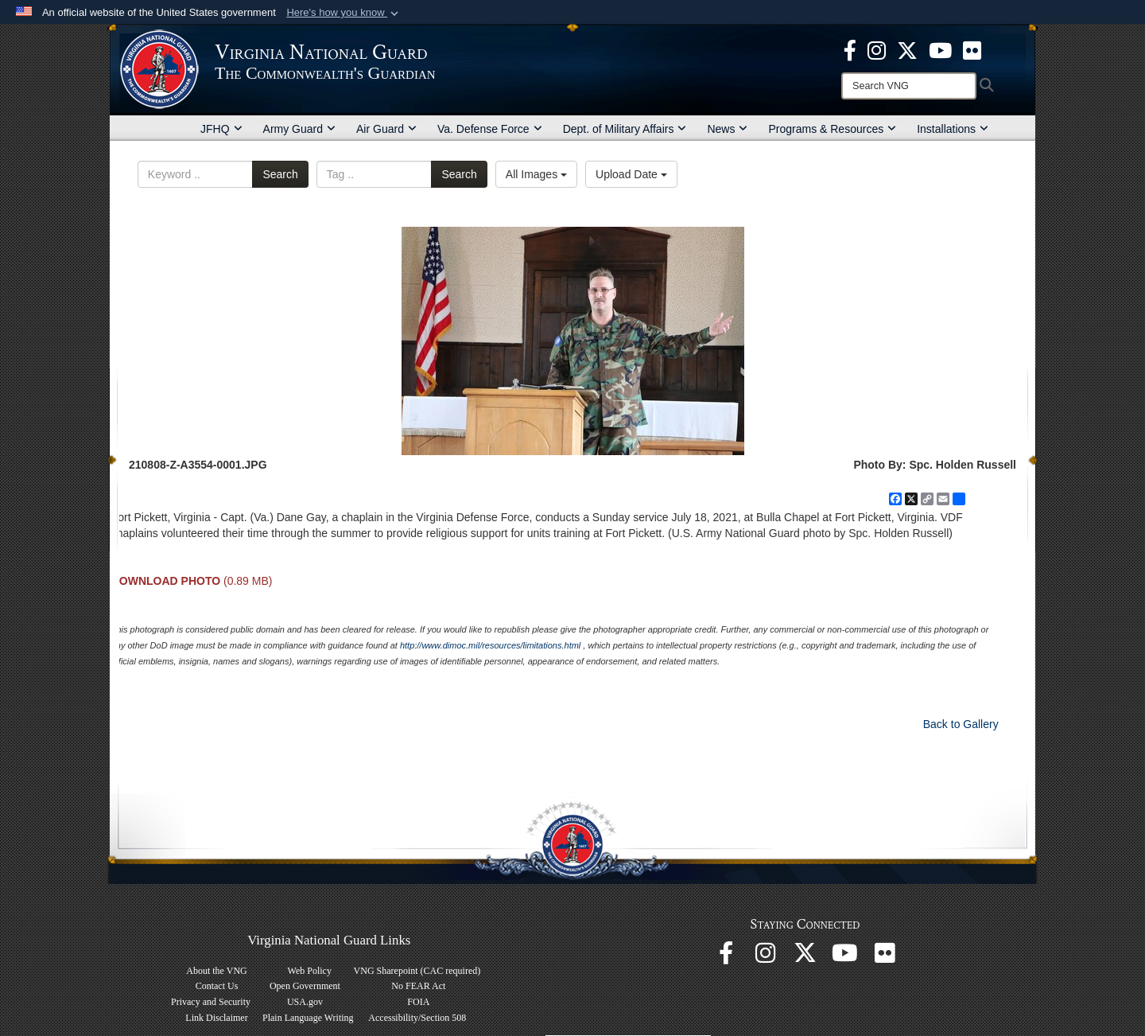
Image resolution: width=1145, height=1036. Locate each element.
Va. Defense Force (489, 129)
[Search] (908, 85)
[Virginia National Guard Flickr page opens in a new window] (972, 49)
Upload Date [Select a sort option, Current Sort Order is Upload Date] (631, 174)
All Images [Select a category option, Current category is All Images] (536, 174)
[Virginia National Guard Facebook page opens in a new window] (850, 49)
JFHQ (221, 129)
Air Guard (386, 129)
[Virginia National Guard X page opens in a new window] (907, 49)
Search (279, 174)
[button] (344, 13)
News (727, 129)
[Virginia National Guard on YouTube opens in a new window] (940, 49)
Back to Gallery (961, 724)
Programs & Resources (832, 129)
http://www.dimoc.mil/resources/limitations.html (490, 645)
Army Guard (299, 129)
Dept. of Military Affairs (625, 129)
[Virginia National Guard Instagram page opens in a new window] (876, 49)
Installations (952, 129)
